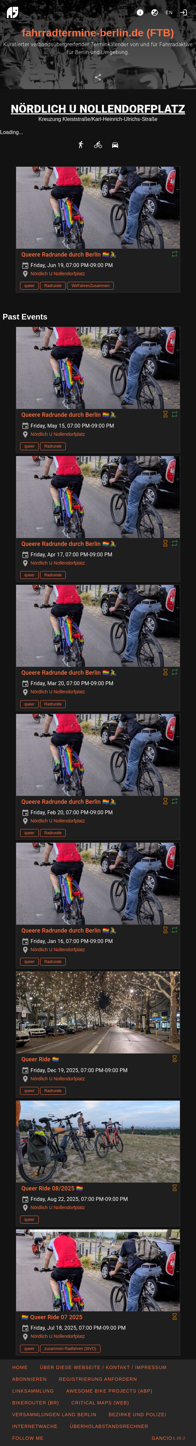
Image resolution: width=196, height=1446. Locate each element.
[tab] (98, 77)
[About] (140, 12)
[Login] (183, 12)
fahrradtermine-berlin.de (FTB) (98, 33)
